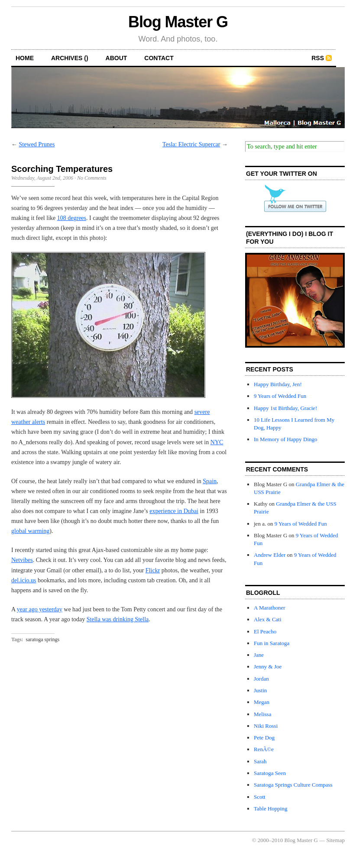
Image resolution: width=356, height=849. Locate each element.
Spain (210, 481)
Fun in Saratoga (271, 643)
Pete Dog (264, 737)
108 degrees (71, 218)
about (116, 58)
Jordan (261, 678)
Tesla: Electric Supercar (191, 144)
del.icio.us (23, 580)
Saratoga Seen (270, 773)
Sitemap (335, 840)
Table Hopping (270, 808)
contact (158, 58)
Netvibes (22, 560)
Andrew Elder (269, 555)
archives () (69, 58)
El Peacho (265, 631)
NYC (216, 442)
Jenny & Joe (268, 666)
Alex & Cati (268, 619)
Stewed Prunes (37, 144)
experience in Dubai (173, 511)
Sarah (260, 761)
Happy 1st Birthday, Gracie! (285, 408)
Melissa (262, 714)
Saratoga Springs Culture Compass (293, 784)
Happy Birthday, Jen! (278, 384)
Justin (260, 690)
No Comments (92, 178)
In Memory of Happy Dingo (285, 439)
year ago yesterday (39, 609)
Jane (259, 655)
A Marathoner (269, 607)
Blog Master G (178, 22)
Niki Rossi (266, 726)
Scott (259, 797)
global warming (30, 531)
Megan (261, 702)
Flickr (153, 570)
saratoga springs (43, 639)
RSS (317, 58)
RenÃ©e (264, 749)
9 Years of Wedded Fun (280, 396)
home (25, 58)
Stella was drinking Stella (118, 619)
